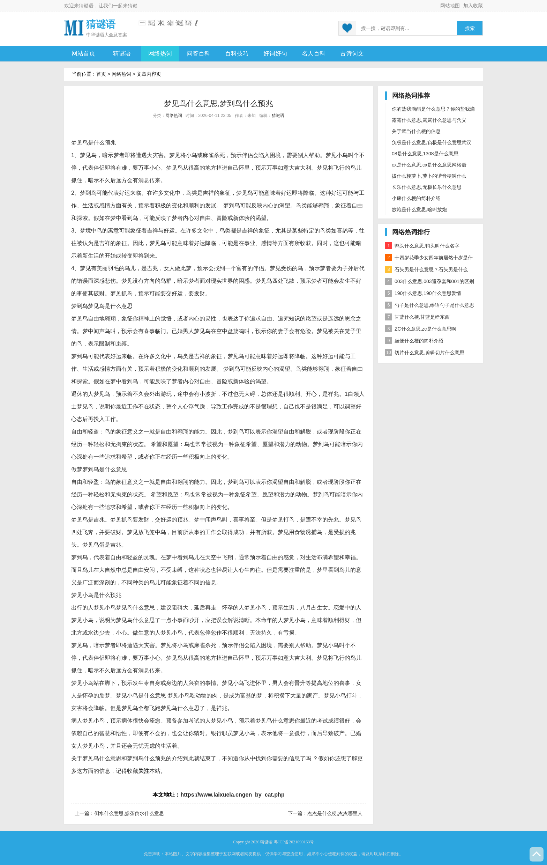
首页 (101, 74)
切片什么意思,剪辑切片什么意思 (424, 352)
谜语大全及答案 (111, 34)
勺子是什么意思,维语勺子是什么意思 (429, 305)
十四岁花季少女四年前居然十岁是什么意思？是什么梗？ (429, 259)
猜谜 (132, 5)
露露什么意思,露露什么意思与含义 (429, 120)
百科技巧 (237, 53)
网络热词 (160, 53)
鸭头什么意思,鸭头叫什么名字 (422, 245)
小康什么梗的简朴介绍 (416, 198)
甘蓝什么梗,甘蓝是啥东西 (417, 316)
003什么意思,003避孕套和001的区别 (429, 281)
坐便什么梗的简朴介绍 (414, 340)
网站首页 (83, 53)
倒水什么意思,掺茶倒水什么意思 (129, 813)
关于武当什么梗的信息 (416, 131)
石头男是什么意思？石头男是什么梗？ (426, 270)
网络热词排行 (411, 232)
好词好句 (275, 53)
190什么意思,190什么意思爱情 (423, 293)
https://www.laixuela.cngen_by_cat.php (232, 795)
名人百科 (313, 53)
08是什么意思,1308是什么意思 (425, 153)
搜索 (470, 28)
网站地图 (450, 5)
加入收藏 (473, 5)
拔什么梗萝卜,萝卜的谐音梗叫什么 (429, 176)
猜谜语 (86, 5)
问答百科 (198, 53)
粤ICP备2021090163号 (294, 842)
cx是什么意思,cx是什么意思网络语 (429, 165)
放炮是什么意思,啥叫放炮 (419, 209)
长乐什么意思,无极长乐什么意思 (427, 187)
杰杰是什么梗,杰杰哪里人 (334, 813)
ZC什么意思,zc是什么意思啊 (420, 328)
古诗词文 (352, 53)
